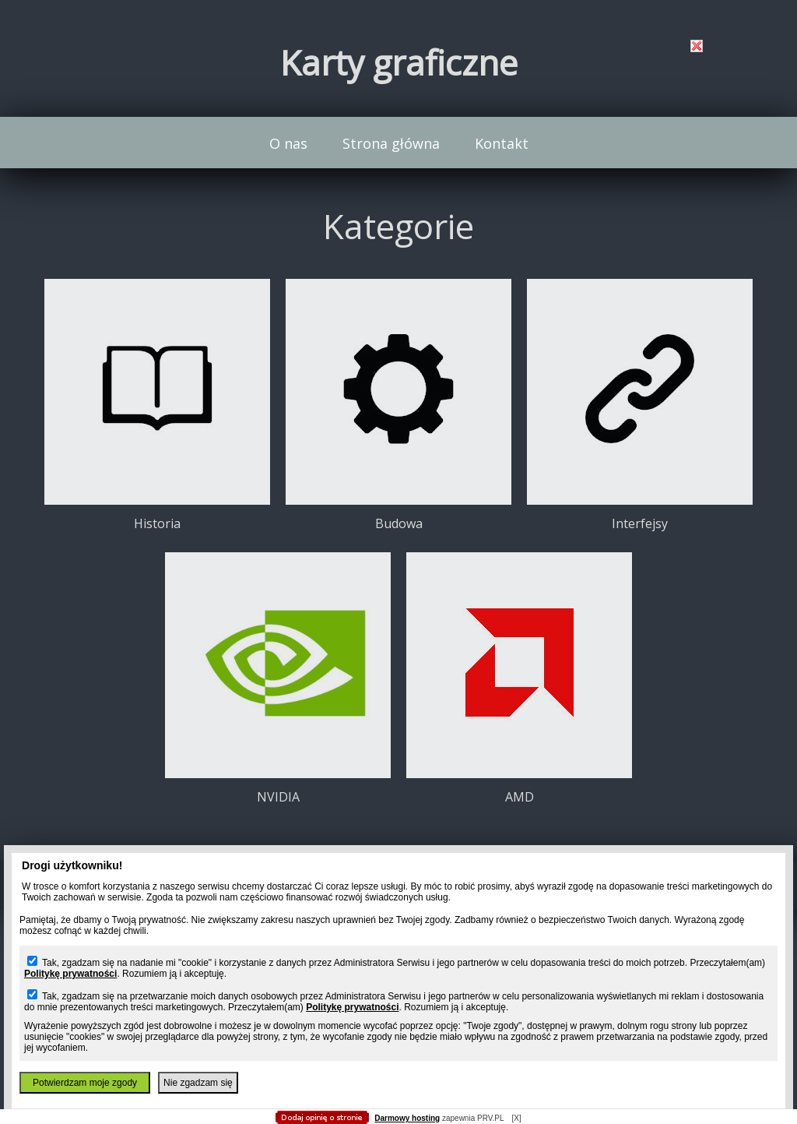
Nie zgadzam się (198, 1082)
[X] (516, 1118)
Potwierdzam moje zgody (85, 1082)
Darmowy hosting (407, 1118)
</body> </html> (398, 78)
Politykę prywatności (70, 973)
